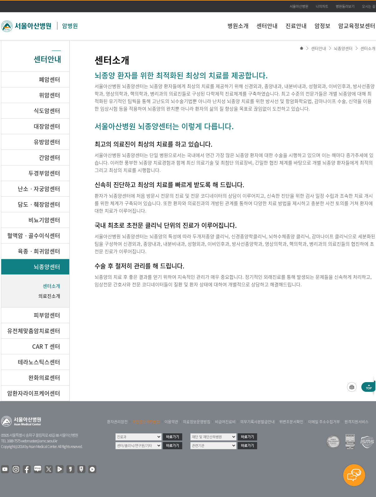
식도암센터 (47, 110)
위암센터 (49, 95)
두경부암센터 (44, 173)
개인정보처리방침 (146, 422)
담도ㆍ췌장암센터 (39, 204)
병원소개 (238, 26)
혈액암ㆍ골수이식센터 (33, 235)
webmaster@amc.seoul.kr (39, 441)
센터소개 (367, 48)
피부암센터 (47, 315)
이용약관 (171, 422)
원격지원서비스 (356, 422)
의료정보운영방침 (196, 422)
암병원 (70, 26)
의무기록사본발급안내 (257, 422)
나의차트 (322, 6)
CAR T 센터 (46, 346)
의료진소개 (49, 296)
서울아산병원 (299, 6)
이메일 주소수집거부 (324, 422)
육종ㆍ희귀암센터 (39, 251)
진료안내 (296, 26)
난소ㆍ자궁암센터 (39, 189)
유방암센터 (47, 142)
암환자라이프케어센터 (33, 393)
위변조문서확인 (291, 422)
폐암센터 (49, 79)
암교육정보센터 (356, 26)
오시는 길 (368, 6)
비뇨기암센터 (44, 220)
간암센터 (49, 157)
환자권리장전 (117, 422)
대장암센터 (47, 126)
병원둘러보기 (345, 6)
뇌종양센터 (343, 48)
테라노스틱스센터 (39, 362)
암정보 (322, 26)
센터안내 (267, 26)
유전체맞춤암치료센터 (33, 331)
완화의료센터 (44, 377)
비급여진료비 (225, 422)
